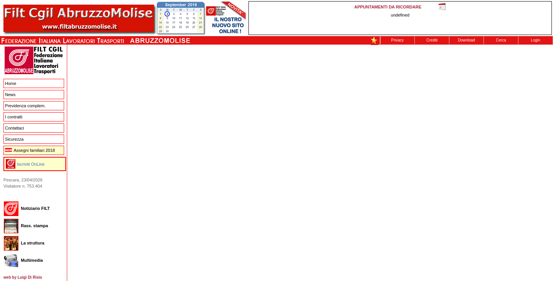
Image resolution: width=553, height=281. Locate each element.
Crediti (431, 40)
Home (10, 83)
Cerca (501, 40)
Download (466, 40)
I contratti (13, 117)
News (10, 94)
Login (535, 40)
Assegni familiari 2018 (30, 150)
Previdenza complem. (25, 105)
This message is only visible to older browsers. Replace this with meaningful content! (400, 18)
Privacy (397, 40)
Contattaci (14, 128)
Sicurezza (14, 139)
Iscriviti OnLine (31, 164)
